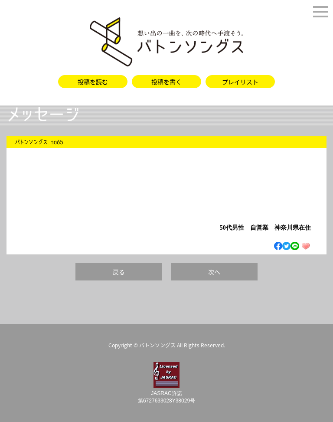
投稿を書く (166, 81)
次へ (214, 271)
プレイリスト (240, 81)
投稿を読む (93, 81)
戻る (119, 271)
